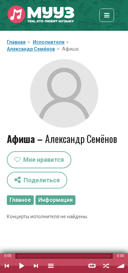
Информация (55, 200)
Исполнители (49, 42)
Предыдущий (7, 266)
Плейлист (50, 266)
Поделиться (37, 180)
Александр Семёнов (31, 49)
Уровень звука (121, 266)
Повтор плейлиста (92, 266)
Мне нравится (39, 159)
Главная (16, 42)
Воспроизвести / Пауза (21, 266)
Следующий (36, 266)
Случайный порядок (106, 266)
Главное (20, 200)
